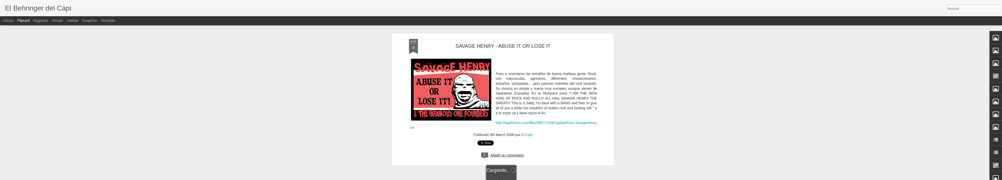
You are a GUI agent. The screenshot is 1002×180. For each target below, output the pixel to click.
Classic (8, 20)
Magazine (41, 20)
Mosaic (57, 20)
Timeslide (107, 20)
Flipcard (23, 20)
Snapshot (89, 20)
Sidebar (73, 20)
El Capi (527, 78)
